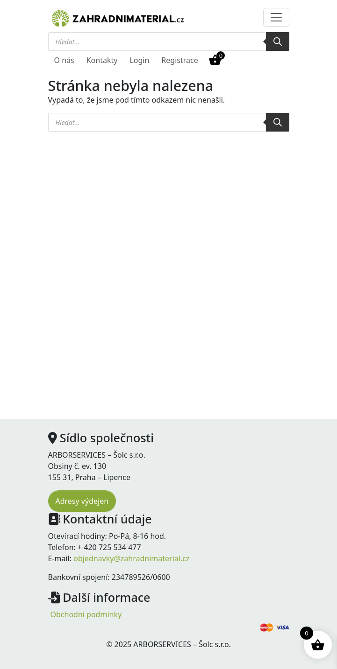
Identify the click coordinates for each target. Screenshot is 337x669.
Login (139, 60)
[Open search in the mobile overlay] (168, 41)
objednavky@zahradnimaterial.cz (131, 558)
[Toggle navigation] (276, 17)
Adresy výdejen (82, 501)
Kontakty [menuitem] (102, 60)
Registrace (179, 60)
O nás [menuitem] (64, 60)
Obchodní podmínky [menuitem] (86, 614)
